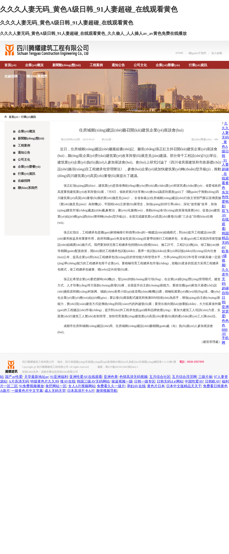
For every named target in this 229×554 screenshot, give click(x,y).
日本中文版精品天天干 (183, 386)
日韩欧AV (212, 381)
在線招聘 (11, 76)
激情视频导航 (106, 390)
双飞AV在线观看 (225, 220)
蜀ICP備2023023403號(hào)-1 (121, 366)
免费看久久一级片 (111, 386)
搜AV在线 (67, 381)
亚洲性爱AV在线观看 (85, 377)
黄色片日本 (156, 386)
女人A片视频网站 (82, 386)
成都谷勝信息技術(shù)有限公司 (59, 371)
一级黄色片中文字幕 (27, 390)
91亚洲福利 (59, 377)
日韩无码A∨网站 (170, 381)
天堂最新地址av (36, 377)
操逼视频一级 (122, 381)
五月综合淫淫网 (184, 377)
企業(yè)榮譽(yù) (168, 65)
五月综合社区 (159, 377)
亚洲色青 (111, 377)
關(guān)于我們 (197, 53)
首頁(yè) (10, 65)
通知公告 (118, 65)
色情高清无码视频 (133, 377)
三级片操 (205, 377)
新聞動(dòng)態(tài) (66, 65)
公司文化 (140, 65)
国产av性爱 (13, 377)
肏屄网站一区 (55, 386)
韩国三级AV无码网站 (93, 381)
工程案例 (96, 65)
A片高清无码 (19, 381)
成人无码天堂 (55, 390)
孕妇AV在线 (136, 386)
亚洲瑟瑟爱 (225, 311)
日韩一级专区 (144, 381)
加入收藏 (216, 53)
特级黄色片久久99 (44, 381)
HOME (179, 52)
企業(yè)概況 (34, 65)
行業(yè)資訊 (198, 65)
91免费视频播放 (31, 386)
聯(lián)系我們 (36, 76)
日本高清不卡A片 (80, 390)
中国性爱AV (194, 381)
